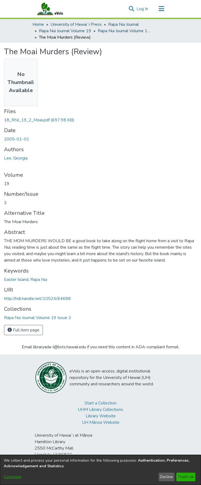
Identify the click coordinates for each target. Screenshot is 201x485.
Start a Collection (100, 403)
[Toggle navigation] (161, 9)
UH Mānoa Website (100, 422)
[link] (39, 120)
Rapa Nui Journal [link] (123, 24)
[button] (131, 9)
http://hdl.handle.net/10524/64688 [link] (37, 299)
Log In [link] (143, 9)
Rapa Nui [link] (38, 280)
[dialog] (100, 470)
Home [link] (38, 24)
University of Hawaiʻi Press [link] (76, 24)
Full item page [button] (23, 330)
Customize (12, 476)
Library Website (101, 416)
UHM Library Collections (100, 409)
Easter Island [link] (16, 280)
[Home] (55, 9)
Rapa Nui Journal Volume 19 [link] (65, 31)
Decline (166, 476)
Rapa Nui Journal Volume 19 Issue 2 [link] (124, 31)
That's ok (186, 476)
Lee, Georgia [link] (16, 158)
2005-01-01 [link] (16, 139)
